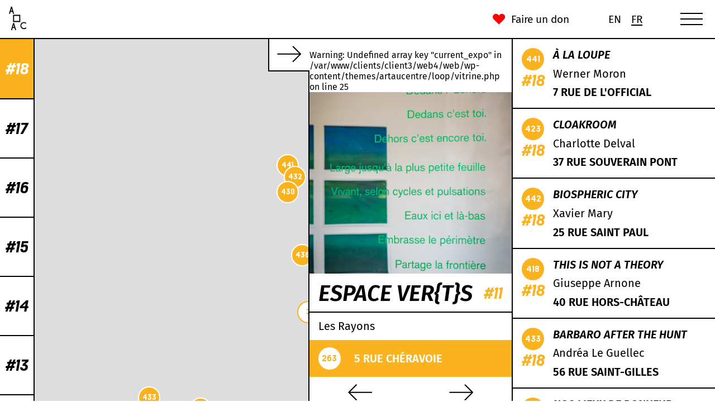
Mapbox (295, 396)
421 (301, 102)
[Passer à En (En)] (614, 19)
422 (120, 321)
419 (134, 292)
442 (127, 368)
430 (85, 192)
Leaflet (160, 396)
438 (230, 207)
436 (99, 255)
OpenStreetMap (196, 396)
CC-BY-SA (235, 396)
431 (234, 176)
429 (228, 125)
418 (250, 89)
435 (190, 96)
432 (92, 177)
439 (190, 246)
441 (84, 165)
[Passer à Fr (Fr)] (637, 19)
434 (204, 242)
